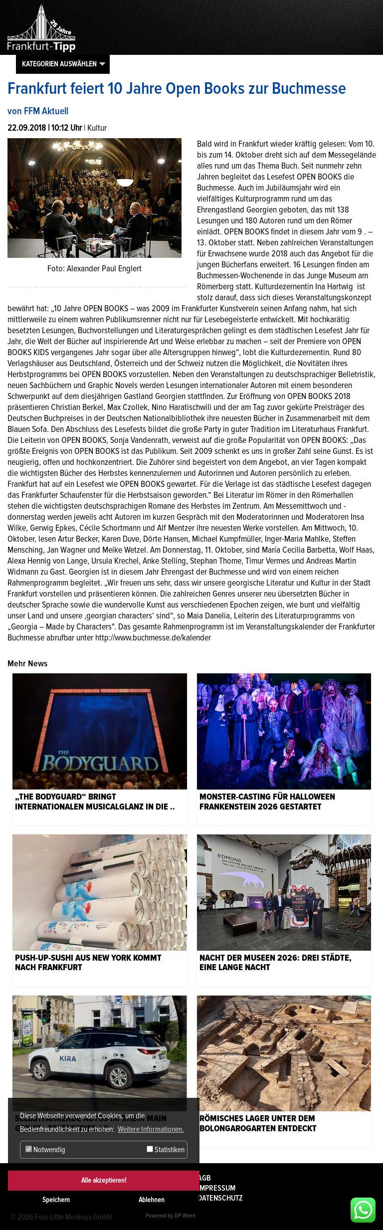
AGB (204, 1178)
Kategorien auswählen (59, 63)
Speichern (56, 1200)
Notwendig (45, 1150)
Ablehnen (152, 1200)
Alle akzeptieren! (103, 1180)
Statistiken (166, 1150)
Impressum (216, 1188)
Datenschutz (220, 1198)
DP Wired (185, 1216)
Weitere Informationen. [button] (151, 1129)
